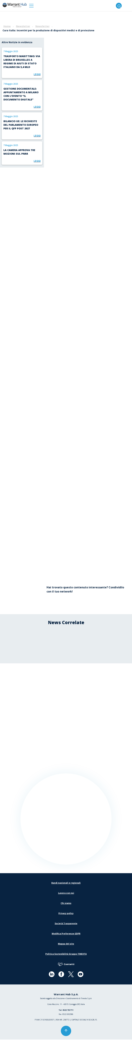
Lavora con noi (66, 893)
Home (7, 26)
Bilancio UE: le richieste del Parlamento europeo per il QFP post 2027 (20, 125)
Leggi (37, 74)
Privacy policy (66, 913)
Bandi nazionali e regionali (66, 883)
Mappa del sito (66, 944)
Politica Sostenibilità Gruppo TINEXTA (66, 954)
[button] (31, 5)
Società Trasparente (66, 924)
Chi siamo (66, 903)
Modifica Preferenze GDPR (66, 934)
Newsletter (23, 26)
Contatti (66, 965)
